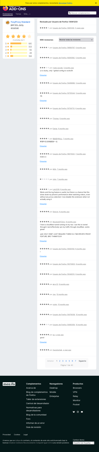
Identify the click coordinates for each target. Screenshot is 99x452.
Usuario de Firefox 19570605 (64, 264)
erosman (15, 28)
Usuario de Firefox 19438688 (64, 83)
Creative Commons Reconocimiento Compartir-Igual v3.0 (30, 443)
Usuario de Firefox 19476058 (64, 315)
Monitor (76, 400)
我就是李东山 (57, 139)
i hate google (58, 68)
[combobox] (82, 12)
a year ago (60, 335)
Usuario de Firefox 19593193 (63, 249)
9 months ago (81, 264)
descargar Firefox (65, 3)
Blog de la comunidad (36, 415)
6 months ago (80, 108)
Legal (26, 435)
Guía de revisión (33, 427)
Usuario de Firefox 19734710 (64, 108)
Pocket (76, 404)
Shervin (55, 212)
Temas (18, 14)
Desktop (54, 388)
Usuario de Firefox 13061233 (63, 28)
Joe (54, 294)
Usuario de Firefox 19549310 (64, 274)
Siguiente (82, 361)
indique (18, 440)
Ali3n (54, 169)
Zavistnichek (57, 350)
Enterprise (54, 396)
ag (54, 335)
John (54, 179)
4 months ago (81, 48)
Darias (55, 129)
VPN (75, 392)
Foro (28, 419)
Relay (75, 396)
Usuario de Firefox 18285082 (64, 58)
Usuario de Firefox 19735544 (64, 93)
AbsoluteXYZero (59, 222)
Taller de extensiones (36, 399)
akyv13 (55, 284)
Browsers (77, 388)
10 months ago (61, 294)
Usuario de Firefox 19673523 (64, 154)
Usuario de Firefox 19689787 (64, 48)
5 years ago (79, 28)
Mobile (53, 392)
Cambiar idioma (78, 440)
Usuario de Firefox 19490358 (64, 325)
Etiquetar (43, 75)
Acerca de (31, 388)
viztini (55, 304)
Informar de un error (35, 423)
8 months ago (65, 189)
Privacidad (7, 435)
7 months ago (68, 139)
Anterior (50, 361)
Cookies (17, 435)
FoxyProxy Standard (20, 22)
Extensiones (8, 14)
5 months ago (81, 58)
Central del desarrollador (37, 403)
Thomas (56, 118)
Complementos (33, 384)
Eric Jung (19, 25)
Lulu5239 (56, 189)
